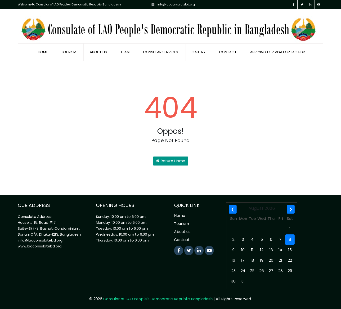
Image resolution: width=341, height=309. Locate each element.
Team (125, 51)
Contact (228, 51)
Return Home (170, 161)
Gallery (199, 51)
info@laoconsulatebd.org (173, 4)
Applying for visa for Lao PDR (277, 51)
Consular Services (160, 51)
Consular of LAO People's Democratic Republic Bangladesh (158, 299)
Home (43, 51)
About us (98, 51)
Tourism (68, 51)
